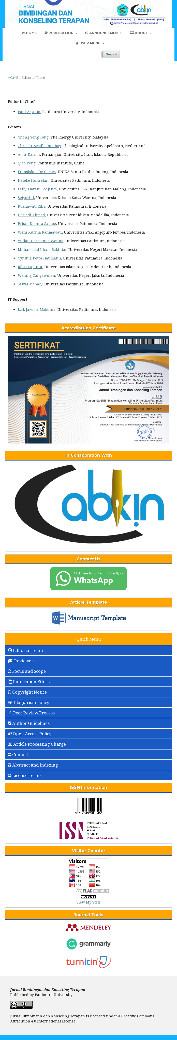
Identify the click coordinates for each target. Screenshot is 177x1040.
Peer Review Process (31, 713)
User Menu (88, 43)
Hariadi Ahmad (31, 214)
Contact (18, 754)
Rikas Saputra (30, 266)
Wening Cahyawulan (36, 275)
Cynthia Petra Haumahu (39, 258)
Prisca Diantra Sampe (37, 223)
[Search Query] (79, 54)
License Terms (24, 775)
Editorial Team (25, 650)
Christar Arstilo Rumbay (39, 145)
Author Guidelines (29, 723)
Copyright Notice (27, 692)
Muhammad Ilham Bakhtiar (42, 249)
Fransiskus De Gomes (37, 171)
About (139, 33)
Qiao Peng (27, 163)
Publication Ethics (29, 681)
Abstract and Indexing (33, 765)
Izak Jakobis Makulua (36, 309)
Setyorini (26, 197)
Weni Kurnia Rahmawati (40, 232)
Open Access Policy (29, 734)
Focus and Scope (27, 671)
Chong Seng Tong (33, 137)
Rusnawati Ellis (31, 206)
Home (29, 33)
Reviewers (21, 661)
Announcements (104, 33)
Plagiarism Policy (28, 702)
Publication (60, 33)
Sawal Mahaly (30, 284)
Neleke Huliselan (33, 180)
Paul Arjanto (29, 111)
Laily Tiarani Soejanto (37, 189)
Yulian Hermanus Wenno (40, 240)
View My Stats (88, 902)
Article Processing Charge (37, 744)
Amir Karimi (29, 154)
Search (111, 54)
